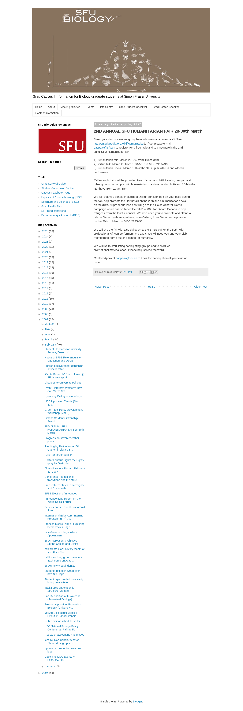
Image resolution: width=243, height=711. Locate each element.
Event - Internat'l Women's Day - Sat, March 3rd (64, 389)
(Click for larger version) (59, 454)
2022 (45, 246)
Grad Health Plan (51, 206)
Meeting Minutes (70, 106)
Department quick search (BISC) (60, 215)
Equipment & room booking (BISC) (62, 197)
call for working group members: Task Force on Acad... (64, 559)
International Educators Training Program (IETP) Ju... (64, 517)
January (50, 666)
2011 (45, 298)
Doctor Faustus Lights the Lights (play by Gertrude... (64, 462)
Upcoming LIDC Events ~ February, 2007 (60, 658)
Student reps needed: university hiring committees (64, 581)
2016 (45, 277)
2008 (45, 314)
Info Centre (106, 106)
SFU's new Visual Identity (60, 565)
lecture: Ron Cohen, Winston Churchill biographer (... (62, 641)
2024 (45, 236)
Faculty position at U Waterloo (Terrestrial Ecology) (62, 598)
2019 (45, 262)
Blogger (137, 701)
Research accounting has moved (64, 634)
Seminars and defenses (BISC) (60, 201)
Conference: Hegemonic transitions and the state (61, 478)
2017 (45, 272)
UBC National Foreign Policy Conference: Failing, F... (61, 628)
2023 (45, 241)
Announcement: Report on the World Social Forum (63, 500)
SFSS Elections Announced (61, 493)
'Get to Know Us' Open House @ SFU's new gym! (64, 376)
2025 (45, 231)
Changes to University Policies (63, 382)
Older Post (200, 286)
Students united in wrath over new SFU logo (62, 572)
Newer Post (102, 286)
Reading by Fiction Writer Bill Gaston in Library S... (62, 448)
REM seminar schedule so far (62, 621)
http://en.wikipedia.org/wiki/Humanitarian (119, 143)
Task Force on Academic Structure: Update (59, 589)
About (51, 106)
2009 (45, 309)
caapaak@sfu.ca (104, 147)
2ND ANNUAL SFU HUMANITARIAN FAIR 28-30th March (64, 429)
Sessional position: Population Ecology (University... (63, 606)
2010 (45, 303)
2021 (45, 251)
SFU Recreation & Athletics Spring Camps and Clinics (62, 542)
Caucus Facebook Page (55, 192)
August (49, 323)
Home (38, 106)
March (49, 339)
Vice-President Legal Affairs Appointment (61, 534)
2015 (45, 283)
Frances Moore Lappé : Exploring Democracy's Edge (64, 525)
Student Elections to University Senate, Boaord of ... (63, 351)
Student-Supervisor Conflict (57, 188)
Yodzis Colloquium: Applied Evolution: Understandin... (62, 614)
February (51, 344)
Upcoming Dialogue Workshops (64, 396)
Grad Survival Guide (53, 183)
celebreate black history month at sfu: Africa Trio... (64, 550)
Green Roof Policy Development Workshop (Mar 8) (64, 411)
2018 (45, 267)
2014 (45, 288)
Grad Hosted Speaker (166, 106)
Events (90, 106)
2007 (45, 319)
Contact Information (47, 113)
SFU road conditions (53, 210)
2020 (45, 257)
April (48, 334)
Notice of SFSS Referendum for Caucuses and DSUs (63, 359)
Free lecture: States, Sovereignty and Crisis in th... (64, 487)
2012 (45, 293)
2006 (45, 672)
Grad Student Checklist (133, 106)
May (48, 329)
